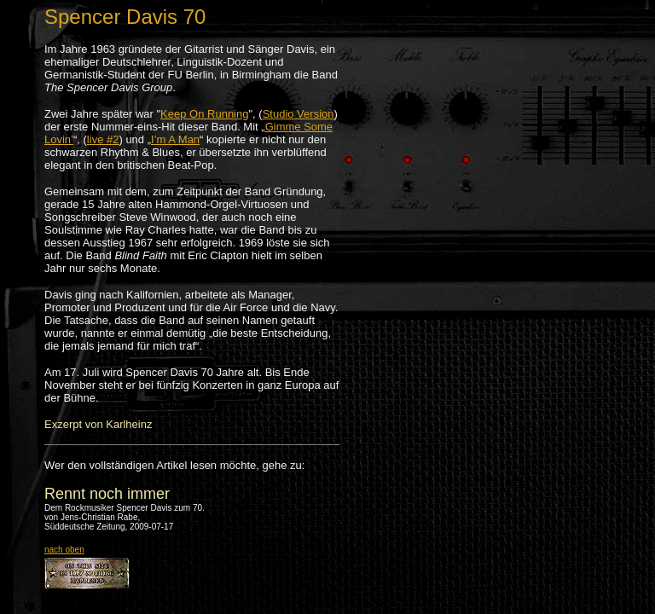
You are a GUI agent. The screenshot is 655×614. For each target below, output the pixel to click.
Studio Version (298, 113)
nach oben (64, 549)
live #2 (103, 139)
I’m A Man (175, 139)
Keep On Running (204, 113)
